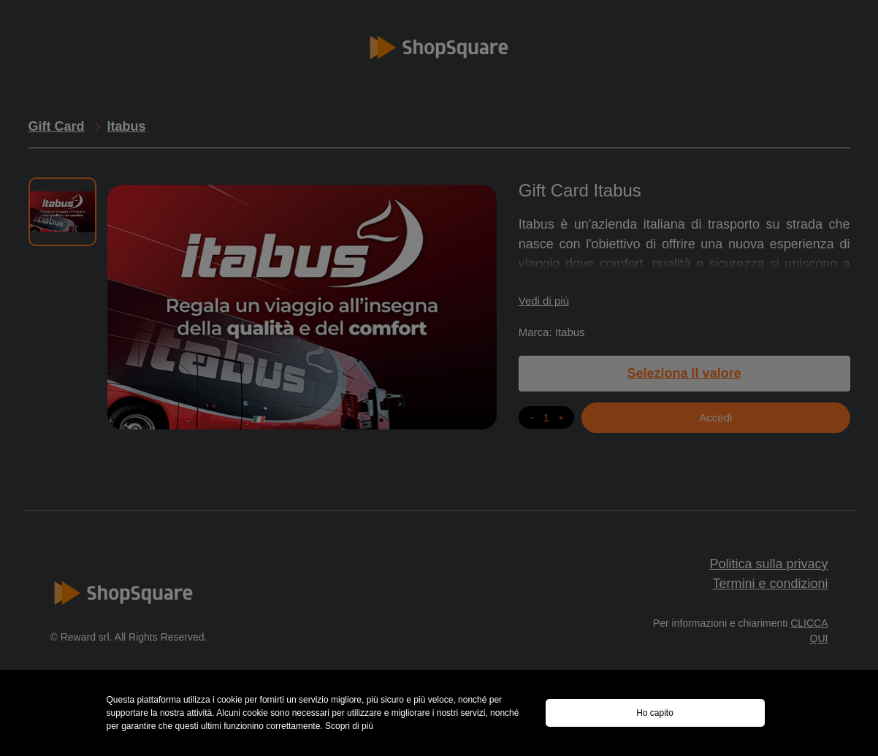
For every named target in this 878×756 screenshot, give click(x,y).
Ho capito (654, 713)
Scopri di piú (349, 726)
